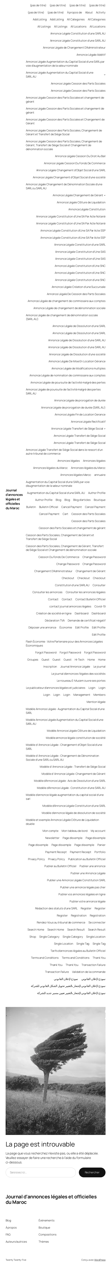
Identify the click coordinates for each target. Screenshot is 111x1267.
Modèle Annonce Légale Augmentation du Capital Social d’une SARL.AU (64, 721)
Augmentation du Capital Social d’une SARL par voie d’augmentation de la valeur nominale (58, 484)
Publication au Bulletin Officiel (87, 859)
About (89, 12)
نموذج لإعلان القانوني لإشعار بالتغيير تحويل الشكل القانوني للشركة (68, 986)
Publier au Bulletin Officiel (60, 866)
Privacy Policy (36, 859)
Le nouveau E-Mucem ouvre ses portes (81, 680)
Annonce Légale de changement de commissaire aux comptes (67, 301)
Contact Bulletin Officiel (90, 599)
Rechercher (92, 1172)
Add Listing (40, 19)
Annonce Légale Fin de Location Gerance (80, 414)
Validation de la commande (89, 972)
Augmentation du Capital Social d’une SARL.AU (56, 493)
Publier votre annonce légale (87, 901)
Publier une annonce (92, 866)
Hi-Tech (79, 659)
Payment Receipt (56, 852)
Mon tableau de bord (74, 831)
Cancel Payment (71, 507)
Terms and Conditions (45, 958)
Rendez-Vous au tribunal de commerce (61, 922)
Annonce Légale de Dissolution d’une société (77, 354)
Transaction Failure (93, 965)
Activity (100, 12)
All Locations (78, 26)
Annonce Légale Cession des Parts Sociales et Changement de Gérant (65, 121)
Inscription (50, 666)
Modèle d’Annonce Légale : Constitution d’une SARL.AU (71, 788)
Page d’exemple (73, 838)
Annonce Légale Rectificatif (88, 421)
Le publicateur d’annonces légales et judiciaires (55, 688)
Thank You (99, 958)
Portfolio (99, 852)
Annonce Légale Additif (91, 55)
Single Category (49, 937)
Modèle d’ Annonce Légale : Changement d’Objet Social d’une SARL (64, 746)
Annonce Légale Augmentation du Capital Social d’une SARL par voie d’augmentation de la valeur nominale (65, 63)
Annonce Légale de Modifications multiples (79, 368)
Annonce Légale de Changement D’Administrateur (74, 47)
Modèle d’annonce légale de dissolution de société (73, 813)
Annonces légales (68, 461)
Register (86, 908)
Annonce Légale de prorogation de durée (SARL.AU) (73, 407)
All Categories (76, 19)
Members (99, 695)
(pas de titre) (38, 5)
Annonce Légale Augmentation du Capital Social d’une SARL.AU (59, 74)
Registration (79, 915)
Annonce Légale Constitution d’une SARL (79, 244)
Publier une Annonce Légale (88, 873)
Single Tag (82, 943)
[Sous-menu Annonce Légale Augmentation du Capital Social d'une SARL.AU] (105, 74)
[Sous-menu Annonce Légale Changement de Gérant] (105, 195)
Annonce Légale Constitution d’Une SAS (80, 252)
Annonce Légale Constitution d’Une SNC (80, 266)
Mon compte (50, 831)
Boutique (99, 500)
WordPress (99, 1259)
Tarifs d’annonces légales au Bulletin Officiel (78, 951)
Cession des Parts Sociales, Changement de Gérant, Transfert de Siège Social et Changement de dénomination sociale (65, 548)
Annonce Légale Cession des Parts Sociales (78, 83)
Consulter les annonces (47, 592)
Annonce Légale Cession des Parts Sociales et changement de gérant (65, 99)
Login (91, 688)
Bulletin (31, 507)
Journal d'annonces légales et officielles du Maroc (14, 499)
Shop (32, 937)
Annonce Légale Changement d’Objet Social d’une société (69, 177)
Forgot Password (46, 652)
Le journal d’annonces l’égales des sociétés (78, 674)
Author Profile (97, 493)
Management (81, 695)
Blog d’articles (82, 500)
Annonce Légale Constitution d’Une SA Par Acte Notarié (71, 216)
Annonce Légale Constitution (86, 209)
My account (98, 831)
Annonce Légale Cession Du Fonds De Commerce (75, 163)
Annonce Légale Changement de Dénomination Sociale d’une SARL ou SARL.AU (64, 186)
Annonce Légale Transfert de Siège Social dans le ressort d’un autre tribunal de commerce (64, 451)
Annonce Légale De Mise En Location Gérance (77, 361)
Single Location (96, 937)
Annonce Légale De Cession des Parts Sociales (76, 294)
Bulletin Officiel (48, 507)
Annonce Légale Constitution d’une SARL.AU (78, 40)
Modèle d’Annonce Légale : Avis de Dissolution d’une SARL (69, 781)
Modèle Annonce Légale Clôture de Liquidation (76, 731)
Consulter (99, 585)
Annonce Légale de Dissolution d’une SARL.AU (77, 340)
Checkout (68, 578)
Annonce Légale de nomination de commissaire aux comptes (67, 375)
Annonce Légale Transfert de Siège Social (77, 428)
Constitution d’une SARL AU (72, 585)
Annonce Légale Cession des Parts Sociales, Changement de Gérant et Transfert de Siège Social (64, 132)
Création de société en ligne (54, 613)
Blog (58, 500)
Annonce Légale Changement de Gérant (78, 195)
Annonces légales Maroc (75, 475)
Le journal (99, 666)
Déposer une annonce (42, 627)
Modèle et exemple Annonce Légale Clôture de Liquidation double (62, 821)
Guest (46, 659)
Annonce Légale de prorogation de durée (79, 400)
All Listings (44, 26)
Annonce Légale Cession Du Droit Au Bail (80, 156)
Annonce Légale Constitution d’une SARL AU (78, 33)
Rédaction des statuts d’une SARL (56, 908)
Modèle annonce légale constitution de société (76, 738)
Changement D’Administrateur (53, 571)
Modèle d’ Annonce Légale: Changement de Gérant (73, 774)
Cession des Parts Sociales (88, 514)
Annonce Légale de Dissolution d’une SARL (79, 326)
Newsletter (52, 838)
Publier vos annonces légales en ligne (81, 894)
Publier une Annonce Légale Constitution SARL (76, 880)
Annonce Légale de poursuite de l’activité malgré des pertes (67, 382)
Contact (53, 599)
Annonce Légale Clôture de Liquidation (81, 202)
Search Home (36, 929)
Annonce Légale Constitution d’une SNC (80, 280)
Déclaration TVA (55, 620)
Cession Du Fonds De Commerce (58, 557)
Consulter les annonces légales (86, 592)
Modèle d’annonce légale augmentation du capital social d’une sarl (65, 796)
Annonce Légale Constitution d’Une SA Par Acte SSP (72, 230)
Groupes (32, 659)
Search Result (76, 929)
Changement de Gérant (91, 571)
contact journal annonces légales (70, 606)
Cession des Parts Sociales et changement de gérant (72, 528)
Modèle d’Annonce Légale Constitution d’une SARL (73, 806)
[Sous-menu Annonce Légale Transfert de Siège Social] (105, 428)
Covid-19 (99, 606)
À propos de (74, 12)
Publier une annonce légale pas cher (83, 887)
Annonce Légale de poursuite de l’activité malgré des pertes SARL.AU (63, 391)
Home (91, 659)
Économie (65, 627)
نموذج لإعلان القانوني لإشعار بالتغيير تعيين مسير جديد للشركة (71, 993)
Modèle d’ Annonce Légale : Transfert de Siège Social (73, 766)
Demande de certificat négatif (86, 620)
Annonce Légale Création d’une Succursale (79, 287)
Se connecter (97, 922)
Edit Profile (82, 627)
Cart (65, 514)
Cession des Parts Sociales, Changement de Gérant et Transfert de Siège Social (60, 537)
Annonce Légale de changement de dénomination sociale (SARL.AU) (62, 317)
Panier (101, 845)
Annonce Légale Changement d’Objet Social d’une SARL (71, 170)
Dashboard (81, 613)
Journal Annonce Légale (75, 666)
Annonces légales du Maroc (50, 468)
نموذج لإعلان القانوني (66, 979)
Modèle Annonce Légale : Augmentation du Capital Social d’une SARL (65, 711)
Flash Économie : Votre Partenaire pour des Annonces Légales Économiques (64, 643)
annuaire (99, 475)
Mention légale (96, 702)
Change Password (94, 557)
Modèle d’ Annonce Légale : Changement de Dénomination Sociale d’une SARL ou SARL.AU (62, 757)
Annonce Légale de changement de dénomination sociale (69, 308)
